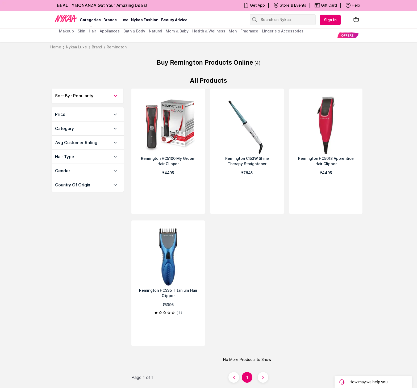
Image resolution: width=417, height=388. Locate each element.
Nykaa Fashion (145, 20)
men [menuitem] (233, 31)
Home (55, 47)
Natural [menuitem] (155, 31)
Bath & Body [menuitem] (134, 31)
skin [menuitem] (81, 31)
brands (110, 20)
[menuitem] (347, 35)
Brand (97, 47)
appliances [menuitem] (110, 31)
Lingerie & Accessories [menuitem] (282, 31)
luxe (123, 20)
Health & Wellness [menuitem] (208, 31)
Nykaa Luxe (76, 47)
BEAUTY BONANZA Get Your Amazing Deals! (102, 5)
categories (90, 20)
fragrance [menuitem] (249, 31)
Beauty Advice (174, 20)
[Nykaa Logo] (65, 18)
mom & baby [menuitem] (177, 31)
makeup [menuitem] (66, 31)
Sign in (330, 20)
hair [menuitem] (92, 31)
